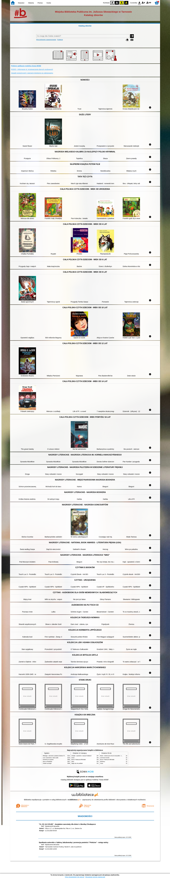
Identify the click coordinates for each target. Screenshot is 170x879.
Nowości (21, 3)
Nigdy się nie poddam (77, 763)
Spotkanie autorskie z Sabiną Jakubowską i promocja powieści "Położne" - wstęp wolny (73, 842)
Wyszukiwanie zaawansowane (46, 39)
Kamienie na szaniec (48, 759)
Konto (49, 3)
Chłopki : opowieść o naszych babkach (82, 755)
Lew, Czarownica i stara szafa (50, 757)
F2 (149, 3)
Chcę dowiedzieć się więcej (74, 877)
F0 (139, 3)
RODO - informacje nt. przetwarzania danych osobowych (32, 69)
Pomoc (40, 3)
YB (121, 3)
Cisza (73, 757)
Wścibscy (102, 761)
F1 (143, 3)
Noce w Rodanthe (47, 761)
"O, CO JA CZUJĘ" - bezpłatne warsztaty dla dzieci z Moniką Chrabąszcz (67, 824)
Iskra (73, 761)
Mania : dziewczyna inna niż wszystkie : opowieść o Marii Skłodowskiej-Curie (120, 755)
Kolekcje (60, 39)
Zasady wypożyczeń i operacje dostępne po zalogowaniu (32, 73)
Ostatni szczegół (47, 763)
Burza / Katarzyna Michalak (79, 759)
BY (126, 3)
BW (117, 3)
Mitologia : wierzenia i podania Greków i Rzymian (55, 755)
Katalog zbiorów (85, 26)
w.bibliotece (74, 800)
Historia (31, 3)
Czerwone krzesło (104, 757)
